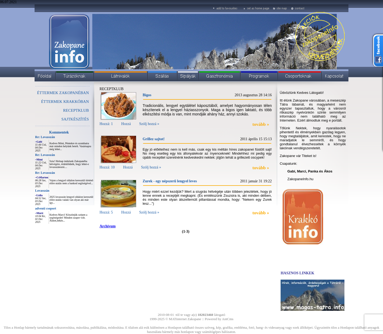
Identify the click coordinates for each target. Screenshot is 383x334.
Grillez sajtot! (154, 139)
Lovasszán (42, 190)
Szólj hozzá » (149, 124)
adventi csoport (45, 208)
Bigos (147, 95)
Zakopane (194, 319)
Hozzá (126, 124)
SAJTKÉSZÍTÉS (75, 119)
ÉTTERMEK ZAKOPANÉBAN (63, 93)
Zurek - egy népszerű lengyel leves (170, 181)
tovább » (260, 124)
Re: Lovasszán (45, 137)
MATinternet (178, 319)
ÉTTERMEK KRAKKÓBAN (65, 101)
